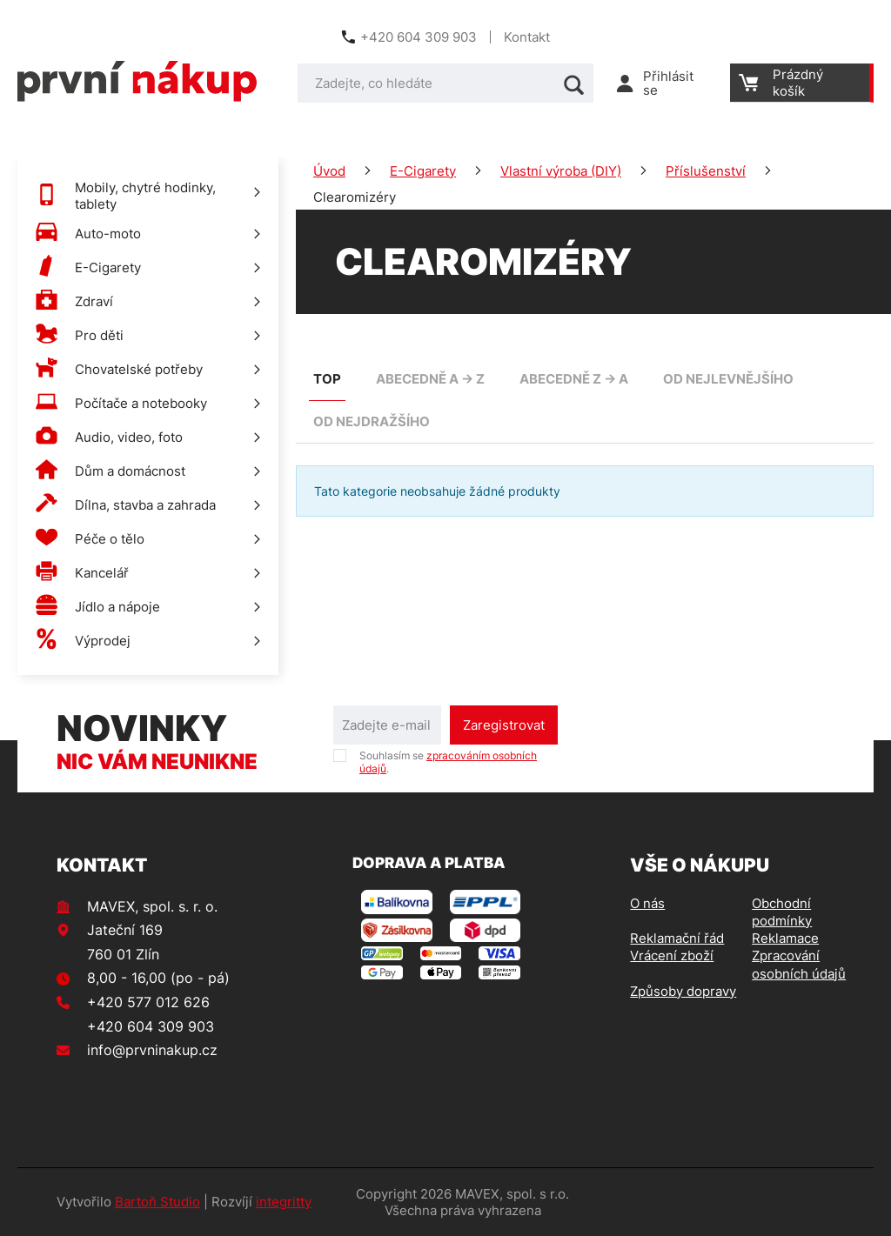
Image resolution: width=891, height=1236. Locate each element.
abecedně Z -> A (573, 379)
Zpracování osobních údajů (799, 964)
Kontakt (527, 37)
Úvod (329, 171)
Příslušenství (706, 171)
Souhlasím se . (448, 762)
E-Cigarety (423, 171)
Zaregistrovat (504, 725)
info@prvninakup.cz (152, 1050)
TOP (327, 379)
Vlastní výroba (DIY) (560, 171)
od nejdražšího (371, 421)
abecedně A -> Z (430, 379)
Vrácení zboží (671, 955)
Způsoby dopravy (683, 991)
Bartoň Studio (157, 1201)
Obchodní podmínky (782, 912)
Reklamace (785, 938)
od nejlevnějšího (728, 379)
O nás (647, 903)
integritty (284, 1201)
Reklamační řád (677, 938)
